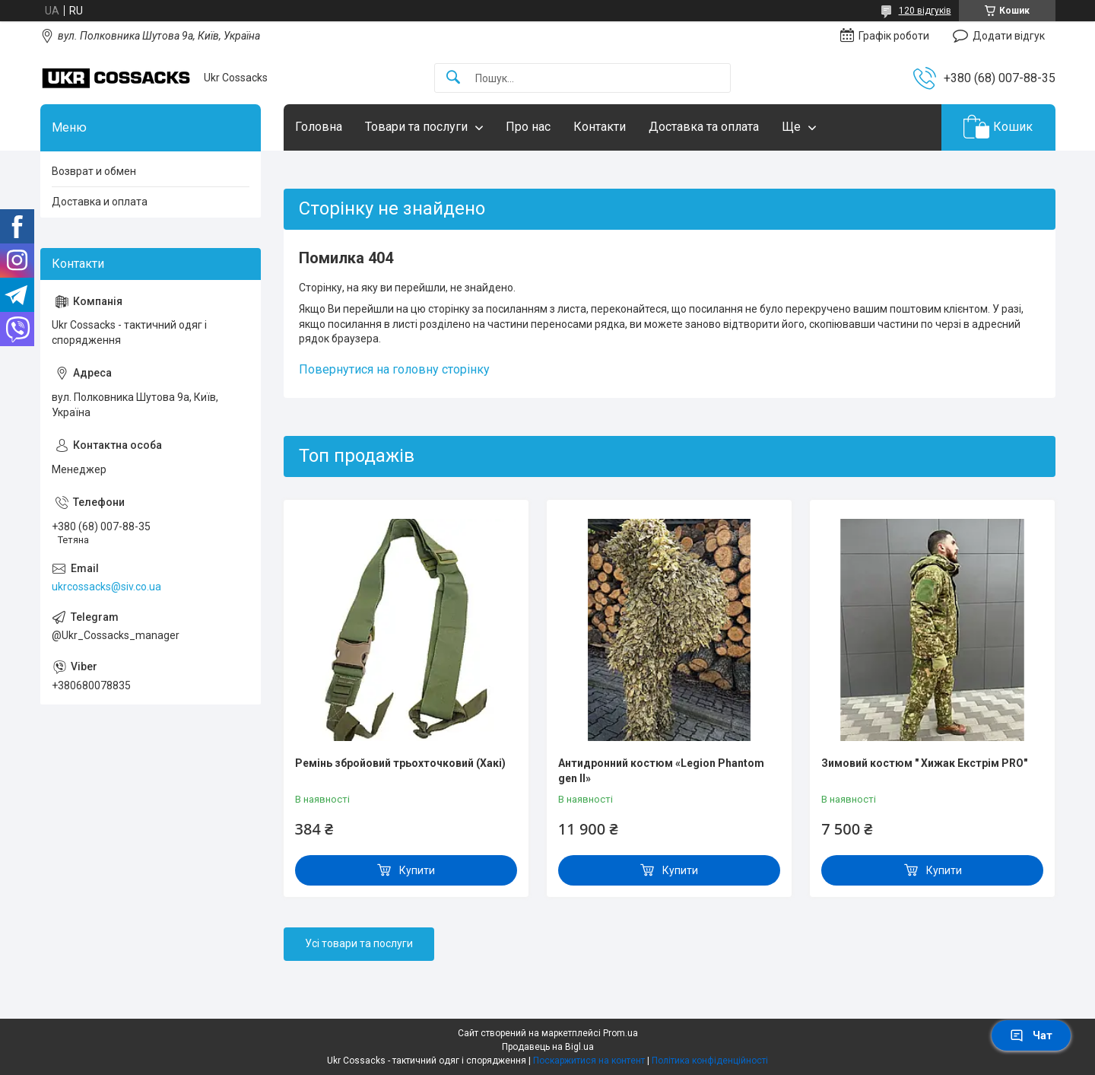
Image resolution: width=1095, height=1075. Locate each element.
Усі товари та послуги (359, 943)
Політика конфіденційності (710, 1060)
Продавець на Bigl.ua (548, 1047)
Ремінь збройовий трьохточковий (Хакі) (400, 763)
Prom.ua (620, 1033)
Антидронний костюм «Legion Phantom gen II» (661, 770)
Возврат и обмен (94, 171)
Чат (1031, 1035)
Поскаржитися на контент (589, 1060)
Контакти (599, 126)
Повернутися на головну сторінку (394, 369)
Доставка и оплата (100, 202)
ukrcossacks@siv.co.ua (106, 586)
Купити (417, 870)
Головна (318, 126)
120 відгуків (925, 10)
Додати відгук (1009, 36)
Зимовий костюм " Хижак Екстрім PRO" (924, 763)
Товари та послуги (416, 126)
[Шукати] (453, 78)
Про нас (528, 126)
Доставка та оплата (704, 126)
